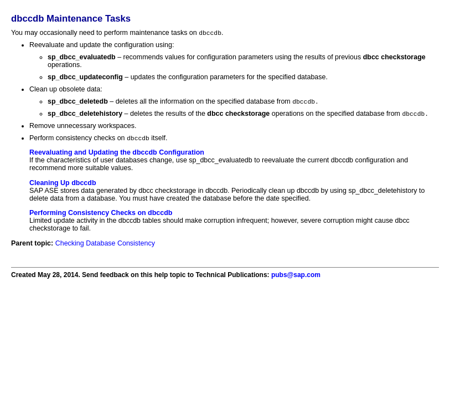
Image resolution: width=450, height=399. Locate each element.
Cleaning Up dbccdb (62, 185)
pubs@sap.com (295, 277)
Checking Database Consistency (105, 245)
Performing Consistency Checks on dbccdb (100, 215)
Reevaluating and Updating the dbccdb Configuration (116, 154)
